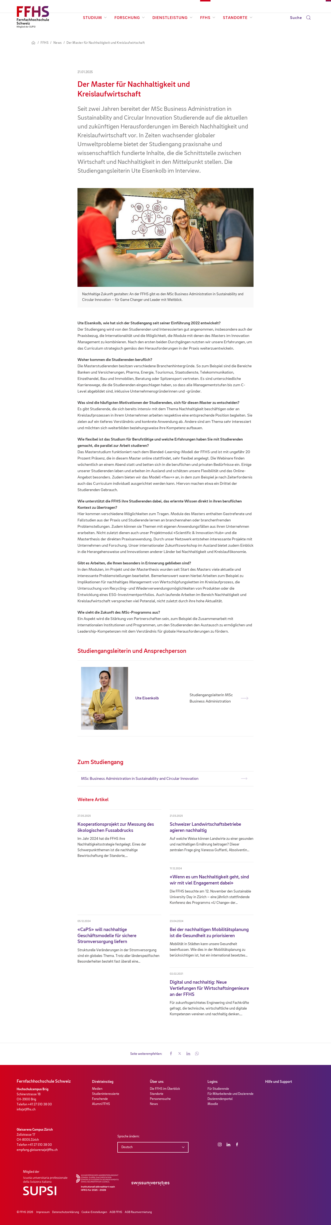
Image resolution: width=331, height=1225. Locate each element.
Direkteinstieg (102, 1082)
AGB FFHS (116, 1212)
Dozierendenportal (220, 1099)
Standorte (237, 18)
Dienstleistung (172, 18)
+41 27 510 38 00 (40, 1104)
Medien (97, 1089)
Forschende (100, 1099)
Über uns (157, 1082)
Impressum (43, 1212)
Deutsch (127, 1147)
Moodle (213, 1104)
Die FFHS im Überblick (165, 1089)
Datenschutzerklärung (65, 1212)
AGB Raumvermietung (138, 1212)
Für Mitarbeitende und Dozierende (231, 1094)
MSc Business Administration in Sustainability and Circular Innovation (139, 779)
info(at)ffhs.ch (26, 1109)
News (154, 1104)
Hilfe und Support (278, 1082)
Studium (95, 18)
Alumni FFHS (101, 1104)
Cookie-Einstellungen (94, 1212)
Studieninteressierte (105, 1094)
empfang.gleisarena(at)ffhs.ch (37, 1150)
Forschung (129, 18)
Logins (213, 1082)
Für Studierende (218, 1089)
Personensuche (160, 1099)
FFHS (207, 18)
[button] (171, 1054)
